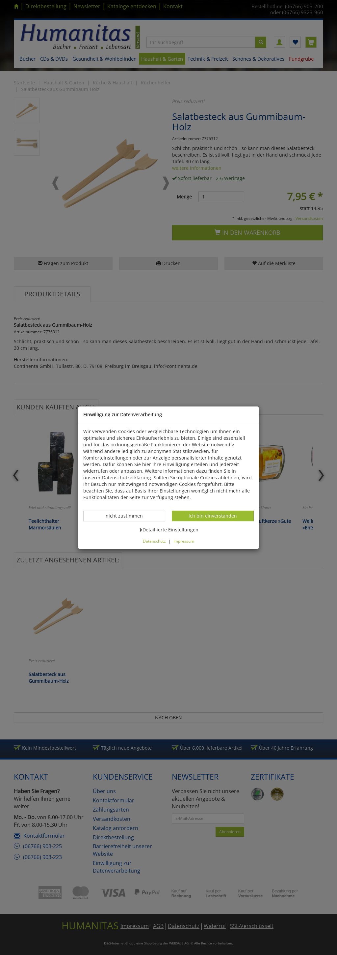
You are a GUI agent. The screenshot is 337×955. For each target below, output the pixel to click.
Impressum (183, 541)
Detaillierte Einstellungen (168, 529)
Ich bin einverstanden (212, 515)
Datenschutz (154, 541)
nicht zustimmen (127, 515)
